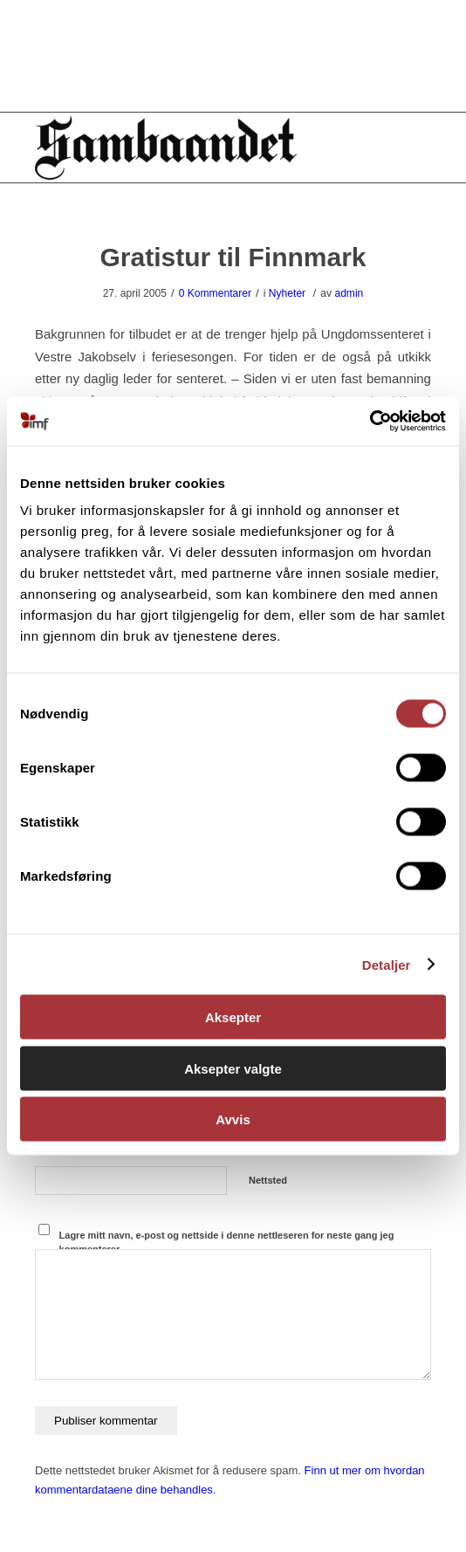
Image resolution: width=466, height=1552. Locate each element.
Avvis (233, 1119)
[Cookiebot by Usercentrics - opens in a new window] (369, 421)
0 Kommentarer (215, 293)
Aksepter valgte (233, 1068)
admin (348, 293)
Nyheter (287, 293)
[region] (233, 56)
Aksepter (233, 1017)
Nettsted (268, 1180)
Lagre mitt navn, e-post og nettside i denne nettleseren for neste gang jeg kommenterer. (226, 1242)
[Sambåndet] (193, 147)
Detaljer (386, 964)
